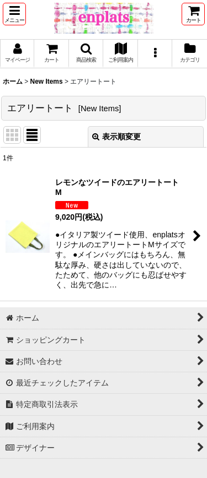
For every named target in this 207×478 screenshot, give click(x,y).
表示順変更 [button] (116, 136)
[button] (14, 14)
